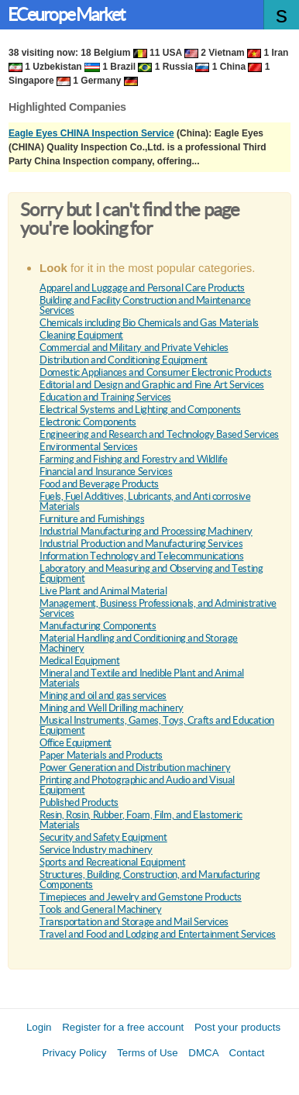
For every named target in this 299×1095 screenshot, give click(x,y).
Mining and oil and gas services (103, 695)
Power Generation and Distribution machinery (135, 767)
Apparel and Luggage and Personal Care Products (142, 288)
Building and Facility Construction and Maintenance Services (145, 305)
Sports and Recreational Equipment (112, 862)
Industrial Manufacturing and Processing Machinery (146, 531)
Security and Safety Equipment (103, 837)
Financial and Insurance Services (106, 471)
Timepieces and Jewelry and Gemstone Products (141, 897)
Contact (247, 1053)
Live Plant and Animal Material (103, 591)
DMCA (203, 1053)
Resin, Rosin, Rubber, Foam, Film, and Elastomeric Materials (141, 820)
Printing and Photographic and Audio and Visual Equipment (137, 785)
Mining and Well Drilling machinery (112, 708)
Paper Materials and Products (101, 755)
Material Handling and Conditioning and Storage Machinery (139, 643)
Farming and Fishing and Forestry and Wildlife (133, 459)
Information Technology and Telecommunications (141, 556)
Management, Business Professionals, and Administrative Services (158, 608)
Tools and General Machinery (100, 909)
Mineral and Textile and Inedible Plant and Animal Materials (142, 678)
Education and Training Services (105, 397)
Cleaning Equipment (81, 335)
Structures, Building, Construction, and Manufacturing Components (149, 879)
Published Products (79, 802)
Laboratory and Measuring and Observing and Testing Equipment (151, 573)
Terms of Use (147, 1053)
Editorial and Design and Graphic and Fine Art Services (152, 385)
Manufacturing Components (98, 626)
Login (39, 1027)
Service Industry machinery (96, 850)
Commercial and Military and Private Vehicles (134, 347)
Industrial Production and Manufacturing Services (141, 543)
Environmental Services (88, 447)
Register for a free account (123, 1027)
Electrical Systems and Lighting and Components (140, 409)
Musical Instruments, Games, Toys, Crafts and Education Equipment (157, 725)
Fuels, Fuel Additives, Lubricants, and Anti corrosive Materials (145, 501)
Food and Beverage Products (99, 484)
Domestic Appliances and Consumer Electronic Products (156, 372)
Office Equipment (76, 743)
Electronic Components (88, 422)
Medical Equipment (79, 660)
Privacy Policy (74, 1053)
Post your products (237, 1027)
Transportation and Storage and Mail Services (134, 922)
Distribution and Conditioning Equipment (124, 360)
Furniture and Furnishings (92, 519)
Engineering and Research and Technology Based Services (159, 434)
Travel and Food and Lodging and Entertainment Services (158, 934)
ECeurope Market (66, 15)
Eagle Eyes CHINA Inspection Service (91, 133)
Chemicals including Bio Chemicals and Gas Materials (149, 323)
